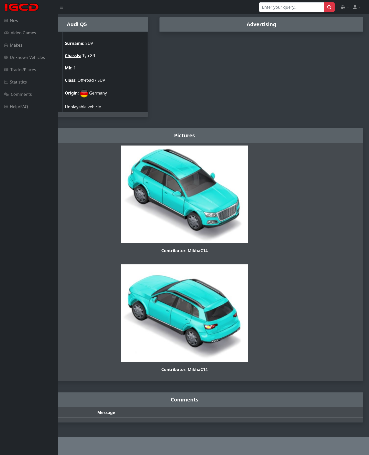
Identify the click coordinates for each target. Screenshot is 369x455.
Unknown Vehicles (24, 57)
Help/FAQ (16, 106)
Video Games (20, 33)
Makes (13, 45)
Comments (18, 94)
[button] (345, 7)
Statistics (15, 82)
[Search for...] (291, 7)
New (11, 20)
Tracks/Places (20, 70)
